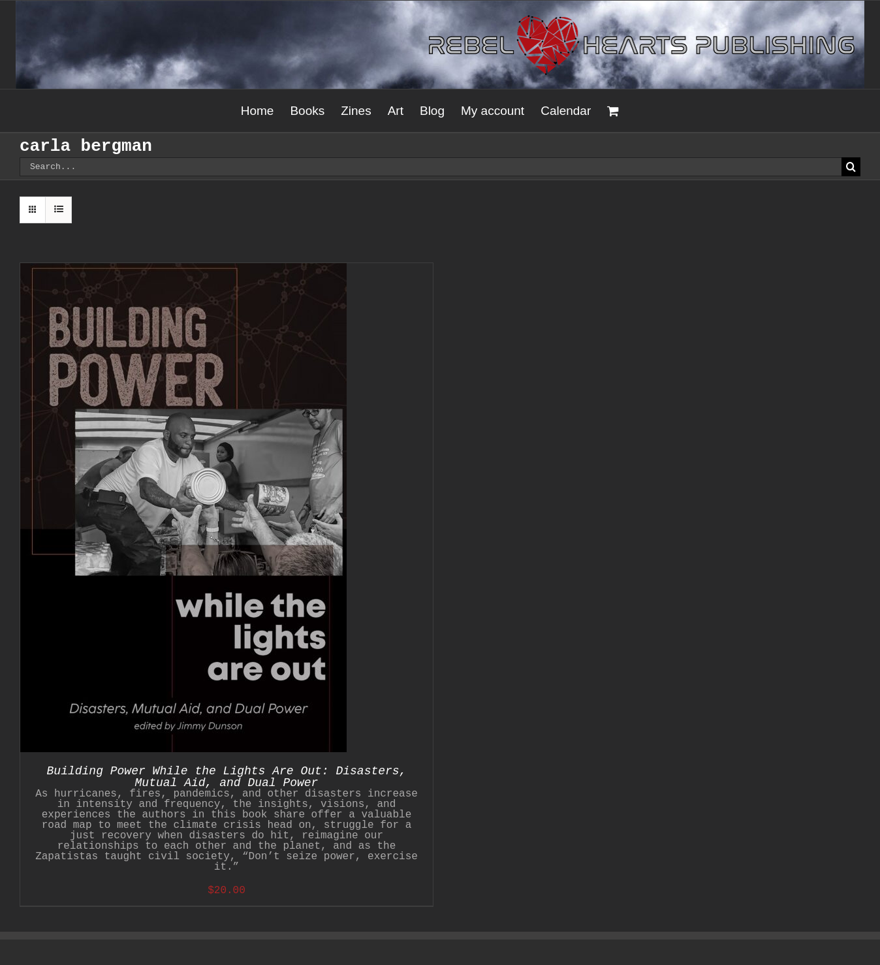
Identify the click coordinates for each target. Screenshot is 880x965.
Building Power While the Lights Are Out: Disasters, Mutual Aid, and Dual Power (227, 777)
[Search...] (430, 166)
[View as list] (58, 210)
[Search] (850, 166)
